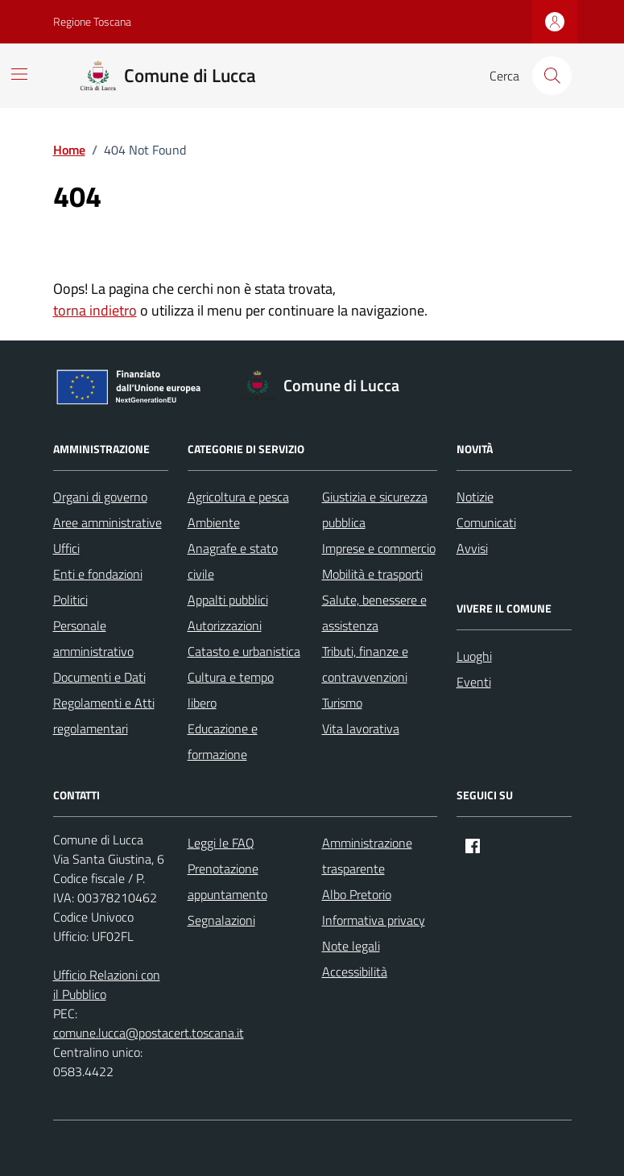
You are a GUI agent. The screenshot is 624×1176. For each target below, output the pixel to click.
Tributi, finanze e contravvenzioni (365, 664)
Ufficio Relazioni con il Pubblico (106, 984)
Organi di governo (100, 496)
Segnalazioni (221, 920)
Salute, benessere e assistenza (374, 612)
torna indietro (95, 310)
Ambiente (214, 522)
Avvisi (472, 548)
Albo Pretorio (356, 894)
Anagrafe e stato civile (233, 561)
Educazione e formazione (223, 741)
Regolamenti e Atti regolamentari (104, 715)
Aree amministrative (107, 522)
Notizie (475, 496)
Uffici (66, 548)
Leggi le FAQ (221, 842)
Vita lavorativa (360, 728)
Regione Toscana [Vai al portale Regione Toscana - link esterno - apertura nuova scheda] (92, 21)
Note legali (351, 945)
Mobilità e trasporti (372, 574)
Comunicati (486, 522)
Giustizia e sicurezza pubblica (375, 509)
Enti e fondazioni (98, 574)
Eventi (474, 681)
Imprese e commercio (379, 548)
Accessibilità (354, 971)
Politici (70, 599)
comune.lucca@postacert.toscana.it (148, 1032)
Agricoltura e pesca (238, 496)
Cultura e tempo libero (231, 689)
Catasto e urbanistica (244, 651)
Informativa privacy (373, 920)
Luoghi (474, 656)
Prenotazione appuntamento (227, 881)
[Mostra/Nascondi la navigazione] (19, 74)
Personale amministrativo (93, 638)
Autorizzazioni (225, 625)
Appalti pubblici (228, 599)
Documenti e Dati (99, 677)
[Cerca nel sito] (551, 75)
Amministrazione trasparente (367, 855)
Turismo (342, 702)
